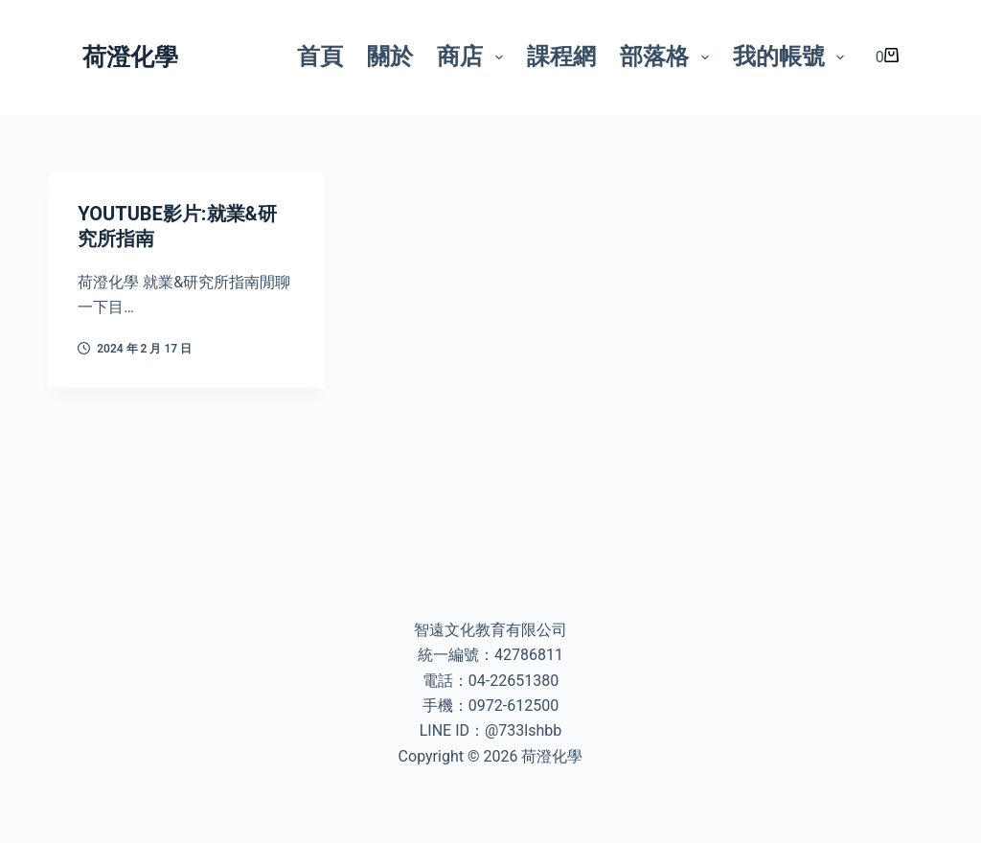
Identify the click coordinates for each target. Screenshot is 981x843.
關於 (390, 56)
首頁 (320, 56)
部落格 (668, 56)
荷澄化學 (130, 57)
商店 (474, 56)
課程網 (561, 56)
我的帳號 (793, 56)
